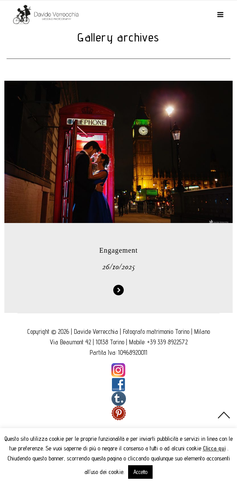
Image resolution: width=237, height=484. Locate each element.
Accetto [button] (140, 471)
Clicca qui (214, 448)
